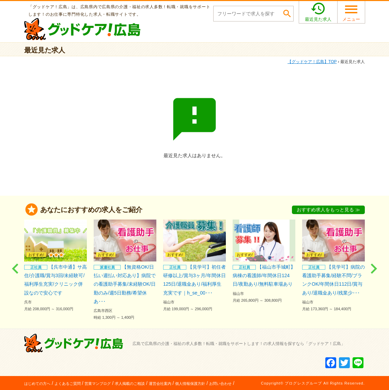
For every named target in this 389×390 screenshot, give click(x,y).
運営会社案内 (160, 383)
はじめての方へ (37, 383)
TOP (312, 61)
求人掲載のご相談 (130, 383)
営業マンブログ (97, 383)
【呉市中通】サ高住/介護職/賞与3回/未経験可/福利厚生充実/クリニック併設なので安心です (55, 266)
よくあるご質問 (68, 383)
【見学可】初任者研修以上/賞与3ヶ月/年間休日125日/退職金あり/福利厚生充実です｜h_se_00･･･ (194, 266)
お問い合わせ (220, 383)
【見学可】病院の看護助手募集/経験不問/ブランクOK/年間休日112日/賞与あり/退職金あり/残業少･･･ (333, 266)
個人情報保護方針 (190, 383)
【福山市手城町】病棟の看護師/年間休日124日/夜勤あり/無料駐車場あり (264, 262)
